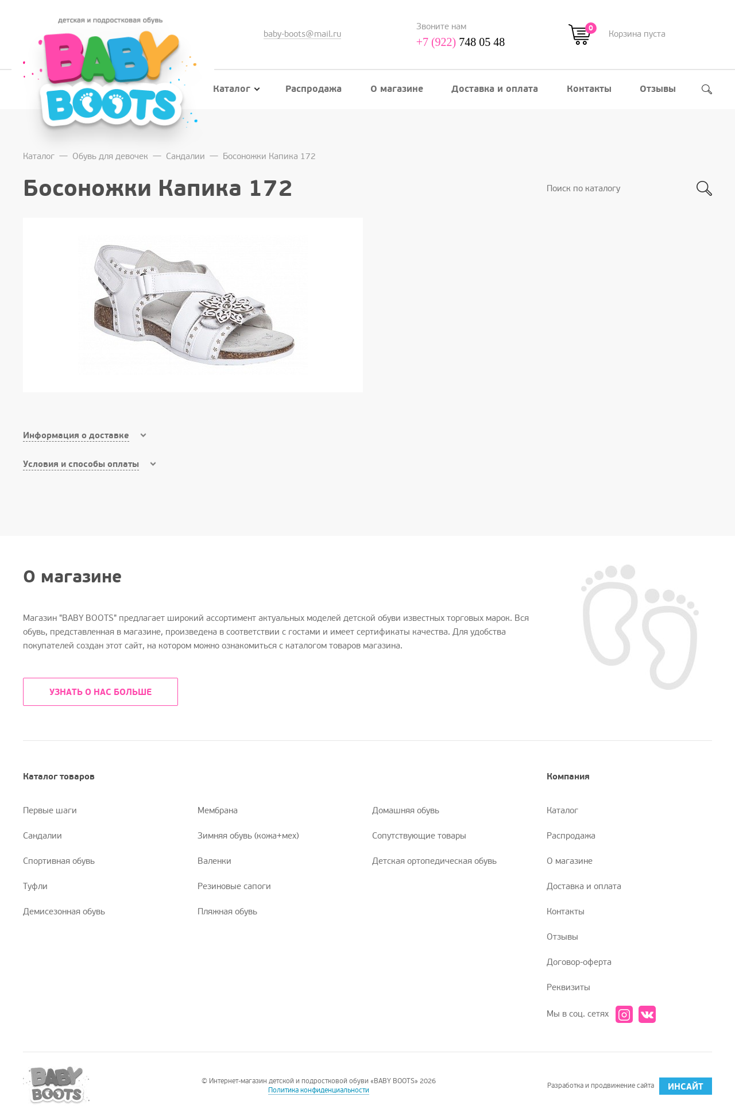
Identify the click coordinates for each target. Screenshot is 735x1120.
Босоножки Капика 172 (269, 156)
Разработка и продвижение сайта (629, 1086)
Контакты (589, 89)
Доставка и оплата (494, 89)
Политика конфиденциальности (318, 1090)
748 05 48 (460, 42)
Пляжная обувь (227, 911)
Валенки (214, 861)
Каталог (236, 89)
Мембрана (218, 810)
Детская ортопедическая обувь (434, 861)
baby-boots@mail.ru (302, 34)
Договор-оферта (579, 962)
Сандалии (185, 156)
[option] (193, 305)
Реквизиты (568, 987)
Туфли (35, 886)
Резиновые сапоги (234, 886)
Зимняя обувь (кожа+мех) (248, 836)
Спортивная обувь (59, 861)
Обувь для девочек (110, 156)
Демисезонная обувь (64, 911)
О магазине (396, 89)
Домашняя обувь (405, 810)
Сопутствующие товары (419, 836)
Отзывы (658, 89)
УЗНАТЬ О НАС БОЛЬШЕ (100, 692)
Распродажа (313, 89)
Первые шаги (50, 810)
